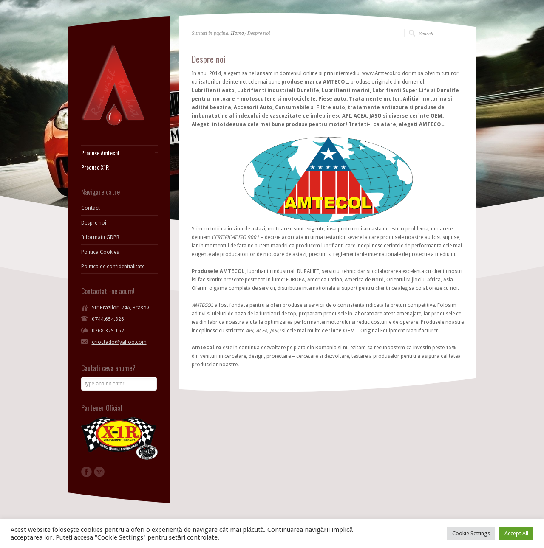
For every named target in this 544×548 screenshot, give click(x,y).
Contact (90, 208)
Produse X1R (95, 167)
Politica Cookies (100, 252)
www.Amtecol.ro (381, 73)
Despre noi (93, 223)
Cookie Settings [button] (471, 533)
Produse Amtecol (100, 153)
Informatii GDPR (100, 237)
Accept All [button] (516, 533)
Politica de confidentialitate (112, 267)
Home (237, 33)
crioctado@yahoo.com (119, 342)
